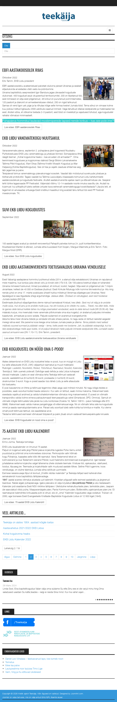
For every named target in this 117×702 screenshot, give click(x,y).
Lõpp (92, 556)
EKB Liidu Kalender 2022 (17, 539)
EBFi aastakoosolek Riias (22, 71)
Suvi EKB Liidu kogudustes (23, 210)
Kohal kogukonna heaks (16, 533)
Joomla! (5, 697)
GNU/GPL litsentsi (49, 697)
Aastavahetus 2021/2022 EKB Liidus (23, 528)
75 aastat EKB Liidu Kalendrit (26, 432)
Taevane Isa (7, 581)
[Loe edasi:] (22, 127)
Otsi (6, 45)
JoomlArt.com (77, 693)
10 (72, 556)
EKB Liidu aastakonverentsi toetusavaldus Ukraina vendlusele (54, 267)
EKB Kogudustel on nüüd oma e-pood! (33, 349)
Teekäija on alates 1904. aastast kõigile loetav (28, 522)
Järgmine (81, 556)
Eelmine (17, 556)
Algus (7, 556)
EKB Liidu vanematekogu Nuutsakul (31, 138)
